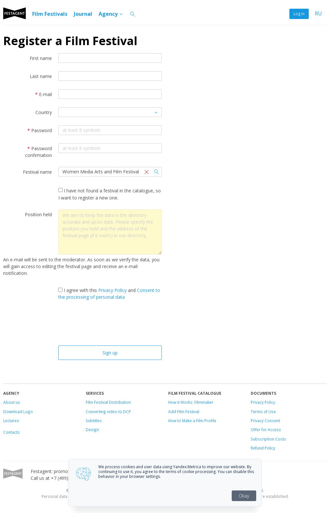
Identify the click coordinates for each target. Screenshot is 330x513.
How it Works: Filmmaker (190, 402)
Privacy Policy (112, 290)
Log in (299, 13)
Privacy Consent (265, 420)
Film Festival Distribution (108, 402)
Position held (38, 214)
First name (41, 58)
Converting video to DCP (108, 411)
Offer (255, 429)
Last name (41, 76)
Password (39, 130)
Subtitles (94, 420)
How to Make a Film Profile (192, 420)
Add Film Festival (183, 411)
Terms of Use (263, 411)
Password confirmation (38, 151)
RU (318, 13)
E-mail (43, 94)
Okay (244, 496)
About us (11, 402)
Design (92, 429)
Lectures (11, 420)
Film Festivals (49, 13)
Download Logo (18, 411)
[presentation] (110, 324)
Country (43, 112)
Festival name (37, 172)
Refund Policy (263, 447)
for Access (270, 429)
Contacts (11, 432)
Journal (83, 13)
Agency (111, 13)
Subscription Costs (268, 438)
